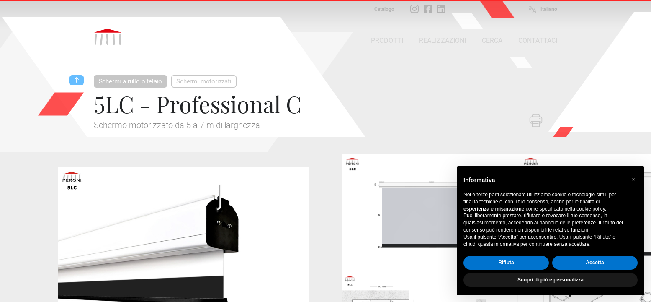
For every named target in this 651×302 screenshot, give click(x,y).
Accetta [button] (595, 263)
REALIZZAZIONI (442, 40)
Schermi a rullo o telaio (130, 81)
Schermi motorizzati (204, 81)
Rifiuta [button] (506, 263)
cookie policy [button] (590, 209)
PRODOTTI (387, 40)
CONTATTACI (537, 40)
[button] (633, 179)
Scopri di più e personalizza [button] (550, 280)
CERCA (492, 40)
